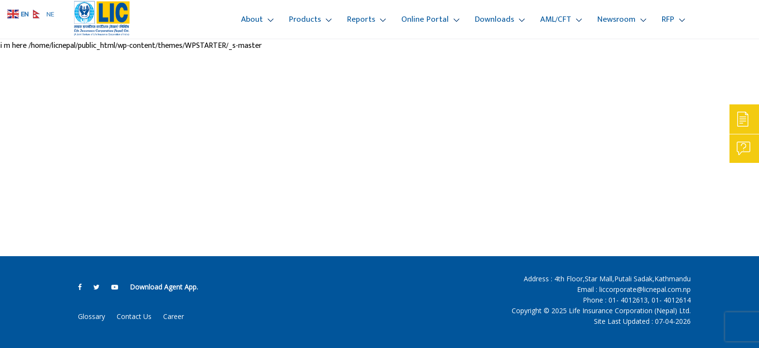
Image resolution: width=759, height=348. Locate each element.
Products (305, 19)
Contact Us (134, 316)
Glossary (91, 316)
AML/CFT (555, 19)
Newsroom (616, 19)
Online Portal (425, 19)
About (252, 19)
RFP (668, 19)
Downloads (494, 19)
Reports (361, 19)
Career (173, 316)
